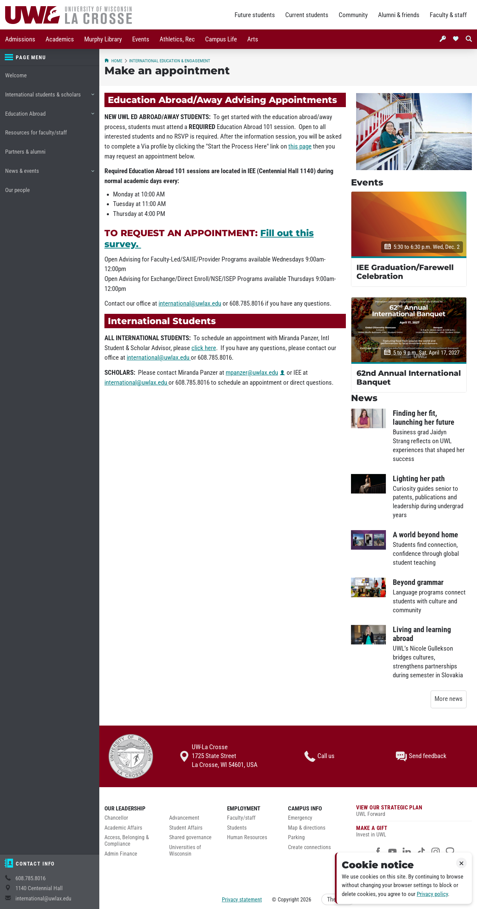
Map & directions (306, 828)
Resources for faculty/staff (36, 132)
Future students (255, 15)
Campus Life (221, 39)
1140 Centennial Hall (39, 888)
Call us (319, 756)
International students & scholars (49, 97)
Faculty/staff (241, 818)
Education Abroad (49, 116)
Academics (60, 39)
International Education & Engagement (169, 60)
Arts (252, 39)
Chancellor (116, 818)
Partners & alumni (25, 152)
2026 (305, 899)
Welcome (16, 75)
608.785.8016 (30, 878)
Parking (296, 837)
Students (237, 828)
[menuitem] (20, 39)
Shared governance (190, 837)
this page (300, 146)
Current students (306, 15)
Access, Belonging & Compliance (126, 840)
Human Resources (247, 837)
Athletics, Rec (177, 39)
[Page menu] (49, 57)
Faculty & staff (448, 15)
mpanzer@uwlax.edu (252, 372)
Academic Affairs (123, 828)
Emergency (300, 818)
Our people (17, 190)
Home (113, 60)
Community (353, 15)
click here (203, 348)
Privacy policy (432, 894)
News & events (49, 173)
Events (140, 39)
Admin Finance (120, 854)
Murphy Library (103, 39)
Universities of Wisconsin (185, 850)
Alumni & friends (398, 15)
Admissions (20, 39)
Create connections (309, 847)
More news (449, 699)
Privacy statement (242, 899)
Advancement (184, 818)
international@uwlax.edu (43, 898)
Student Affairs (185, 828)
